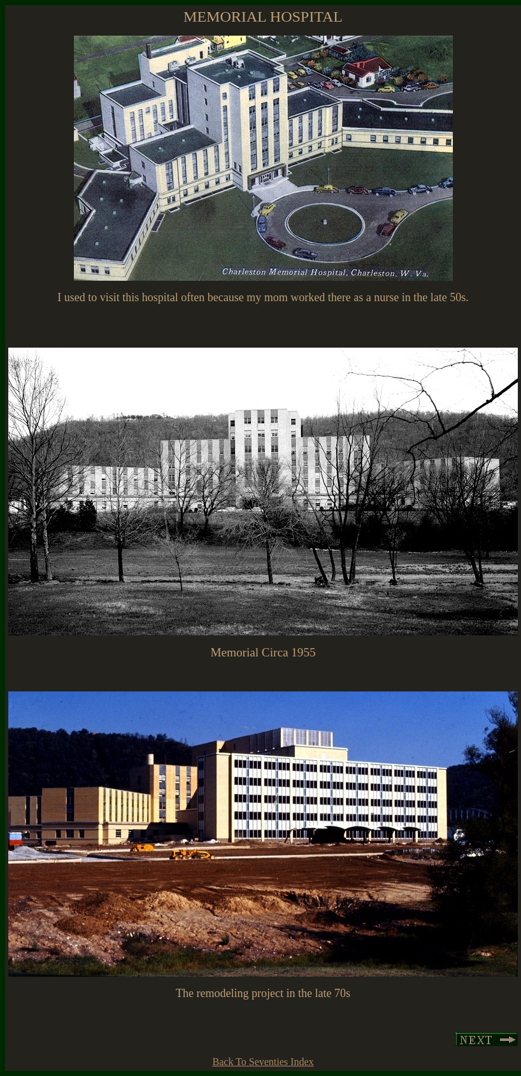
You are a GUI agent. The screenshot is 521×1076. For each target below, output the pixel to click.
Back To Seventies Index (263, 1061)
